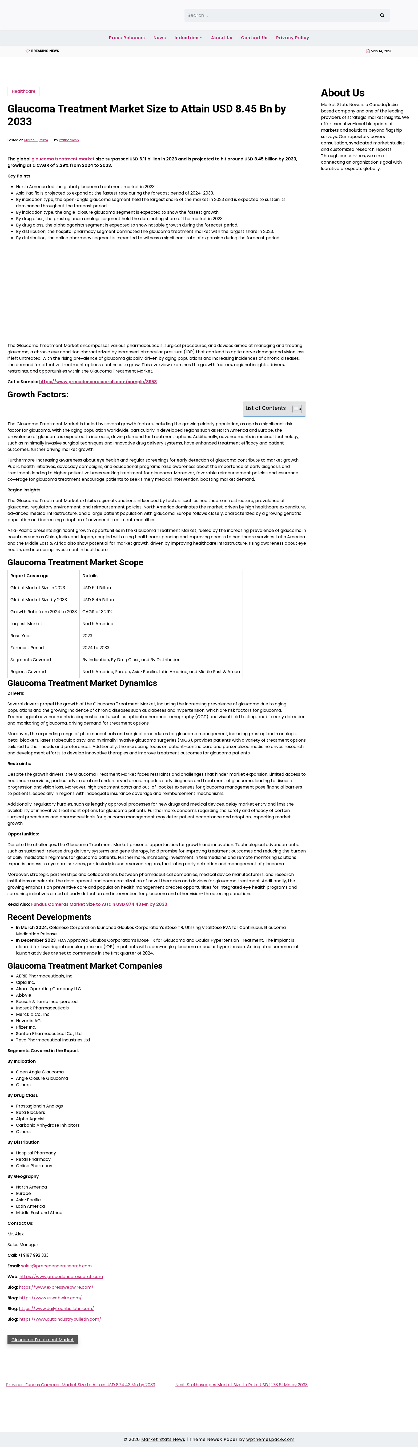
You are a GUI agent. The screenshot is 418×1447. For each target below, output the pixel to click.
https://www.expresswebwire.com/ (56, 1287)
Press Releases (127, 38)
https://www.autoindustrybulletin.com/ (60, 1319)
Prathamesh (69, 140)
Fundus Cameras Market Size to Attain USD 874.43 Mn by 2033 (99, 904)
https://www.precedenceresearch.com (61, 1277)
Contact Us (254, 38)
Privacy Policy (292, 38)
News (160, 38)
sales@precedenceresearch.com (56, 1266)
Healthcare (23, 91)
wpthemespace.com (270, 1439)
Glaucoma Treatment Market (42, 1340)
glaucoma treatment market (63, 159)
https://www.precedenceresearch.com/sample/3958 (98, 382)
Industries (187, 38)
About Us (221, 38)
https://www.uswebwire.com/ (50, 1298)
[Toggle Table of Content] (294, 409)
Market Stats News (163, 1439)
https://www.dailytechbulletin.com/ (56, 1308)
